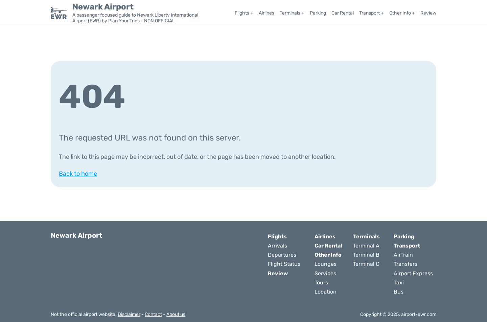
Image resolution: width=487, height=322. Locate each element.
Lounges (326, 264)
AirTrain (403, 255)
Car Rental (342, 13)
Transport (407, 245)
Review (428, 13)
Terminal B (366, 255)
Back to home (78, 173)
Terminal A (366, 245)
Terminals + (292, 13)
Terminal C (366, 264)
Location (326, 291)
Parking (318, 13)
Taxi (399, 282)
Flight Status (284, 264)
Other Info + (402, 13)
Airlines (266, 13)
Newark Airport (103, 7)
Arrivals (277, 245)
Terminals (366, 236)
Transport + (371, 13)
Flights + (244, 13)
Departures (282, 255)
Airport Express (413, 273)
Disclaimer (129, 314)
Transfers (405, 264)
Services (325, 273)
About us (175, 314)
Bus (398, 291)
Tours (321, 282)
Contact (153, 314)
